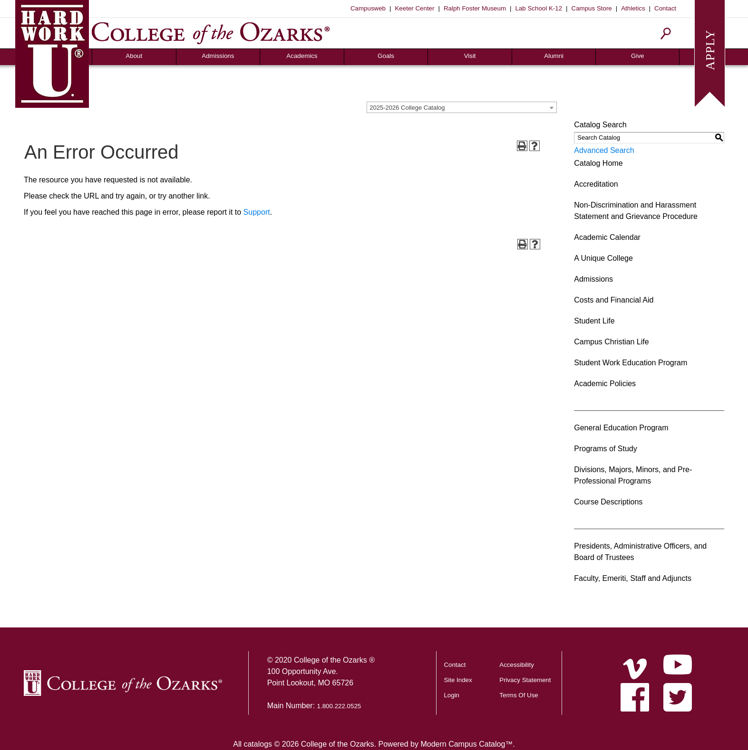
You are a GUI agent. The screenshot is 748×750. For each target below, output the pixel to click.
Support (256, 212)
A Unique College (603, 258)
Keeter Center (414, 8)
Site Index (458, 680)
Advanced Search (604, 150)
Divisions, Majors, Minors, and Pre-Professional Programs (633, 475)
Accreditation (596, 184)
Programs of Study (605, 449)
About (134, 55)
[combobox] (462, 107)
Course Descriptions (608, 502)
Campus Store (592, 8)
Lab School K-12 (539, 8)
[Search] (666, 33)
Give (637, 55)
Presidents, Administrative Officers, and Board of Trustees (640, 551)
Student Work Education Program (630, 363)
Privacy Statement (525, 680)
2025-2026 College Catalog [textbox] (407, 107)
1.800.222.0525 (339, 706)
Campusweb (368, 8)
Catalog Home (598, 163)
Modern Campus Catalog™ (466, 744)
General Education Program (621, 428)
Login (451, 695)
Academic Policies (605, 384)
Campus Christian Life (611, 342)
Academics (301, 55)
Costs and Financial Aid (613, 300)
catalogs (257, 744)
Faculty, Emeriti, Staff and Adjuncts (632, 578)
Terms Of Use (518, 695)
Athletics (633, 8)
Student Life (594, 321)
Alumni (553, 55)
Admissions (218, 55)
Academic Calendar (607, 237)
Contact (665, 8)
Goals (386, 55)
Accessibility (516, 664)
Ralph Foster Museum (475, 8)
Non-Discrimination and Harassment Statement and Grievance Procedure (636, 210)
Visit (470, 55)
